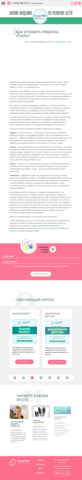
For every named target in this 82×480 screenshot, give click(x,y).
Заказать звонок (37, 3)
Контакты (32, 473)
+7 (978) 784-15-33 (20, 3)
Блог (70, 42)
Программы (32, 464)
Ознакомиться (24, 362)
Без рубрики (60, 42)
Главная (32, 460)
